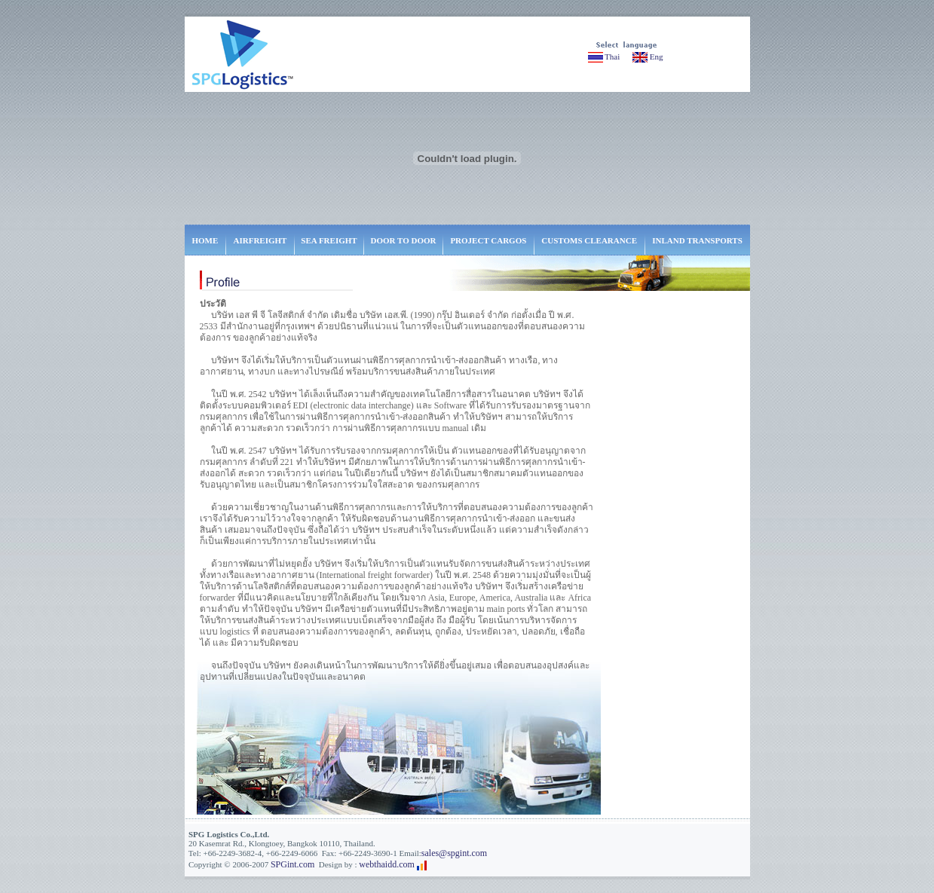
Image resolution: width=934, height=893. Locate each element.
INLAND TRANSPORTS (697, 240)
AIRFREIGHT (260, 240)
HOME (204, 240)
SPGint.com (292, 864)
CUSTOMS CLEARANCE (589, 240)
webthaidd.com (387, 864)
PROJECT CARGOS (488, 240)
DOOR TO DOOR (403, 240)
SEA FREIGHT (329, 240)
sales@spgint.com (454, 853)
